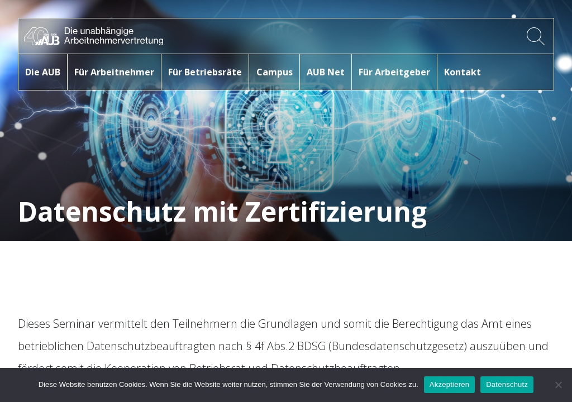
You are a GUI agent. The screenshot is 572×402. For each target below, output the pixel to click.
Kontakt (462, 72)
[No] (558, 384)
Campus (274, 72)
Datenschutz (507, 384)
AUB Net (326, 72)
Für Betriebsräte (205, 72)
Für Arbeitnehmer (114, 72)
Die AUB (42, 72)
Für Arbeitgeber (394, 72)
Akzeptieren (449, 384)
